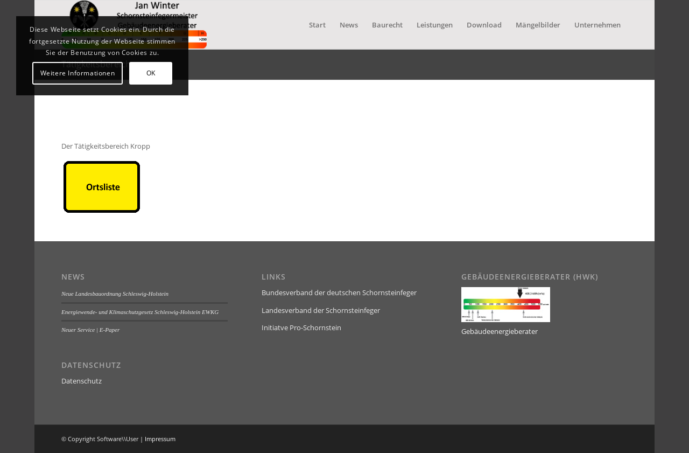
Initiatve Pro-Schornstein (301, 327)
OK (151, 73)
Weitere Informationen (77, 73)
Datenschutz (81, 381)
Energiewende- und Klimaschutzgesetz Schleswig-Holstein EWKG (140, 312)
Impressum (160, 439)
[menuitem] (317, 25)
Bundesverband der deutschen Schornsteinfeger (339, 292)
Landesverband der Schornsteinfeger (321, 310)
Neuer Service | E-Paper (90, 329)
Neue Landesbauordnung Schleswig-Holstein (114, 293)
